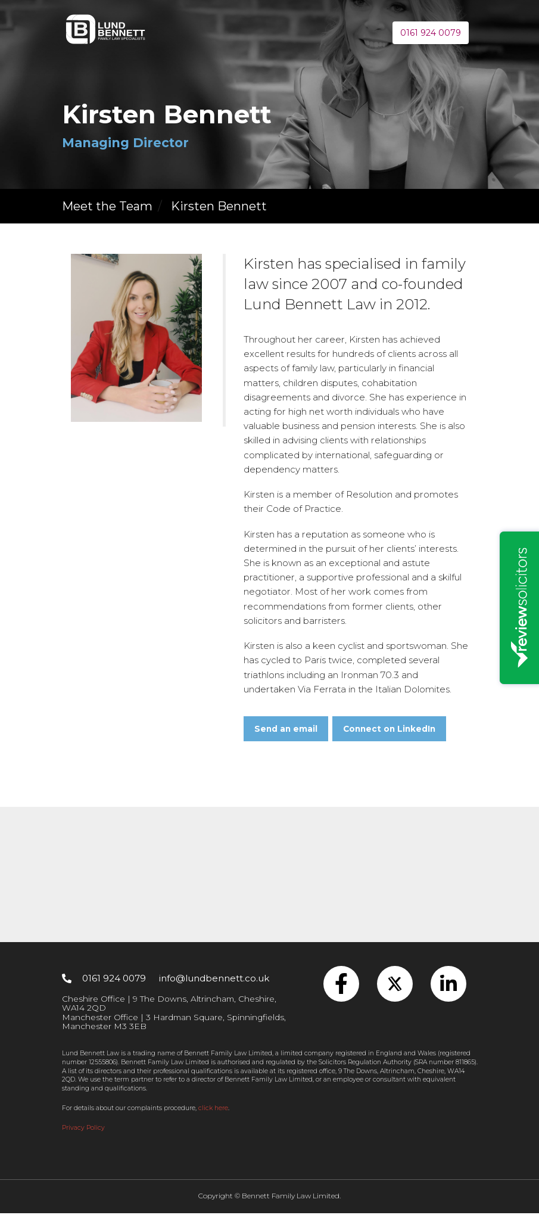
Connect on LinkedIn (389, 730)
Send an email (285, 730)
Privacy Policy (83, 1129)
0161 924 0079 (430, 32)
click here (213, 1110)
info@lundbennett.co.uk (214, 980)
